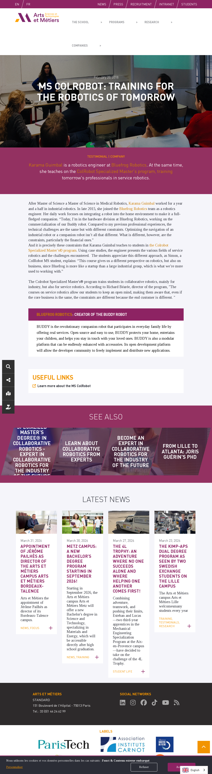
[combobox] (194, 770)
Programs (109, 20)
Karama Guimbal (46, 141)
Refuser (144, 767)
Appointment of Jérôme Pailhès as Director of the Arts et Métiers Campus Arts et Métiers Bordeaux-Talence (35, 538)
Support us (8, 407)
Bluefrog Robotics (129, 141)
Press (118, 4)
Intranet (166, 4)
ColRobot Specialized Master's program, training (125, 148)
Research (138, 20)
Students (189, 4)
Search (8, 366)
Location (8, 393)
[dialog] (106, 765)
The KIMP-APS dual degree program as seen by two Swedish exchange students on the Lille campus (171, 540)
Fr (37, 4)
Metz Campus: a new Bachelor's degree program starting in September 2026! (82, 531)
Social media (8, 380)
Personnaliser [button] (14, 767)
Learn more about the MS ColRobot (64, 362)
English (21, 4)
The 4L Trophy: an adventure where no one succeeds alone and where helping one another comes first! (128, 538)
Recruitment (141, 4)
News (102, 4)
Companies (167, 20)
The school (79, 20)
